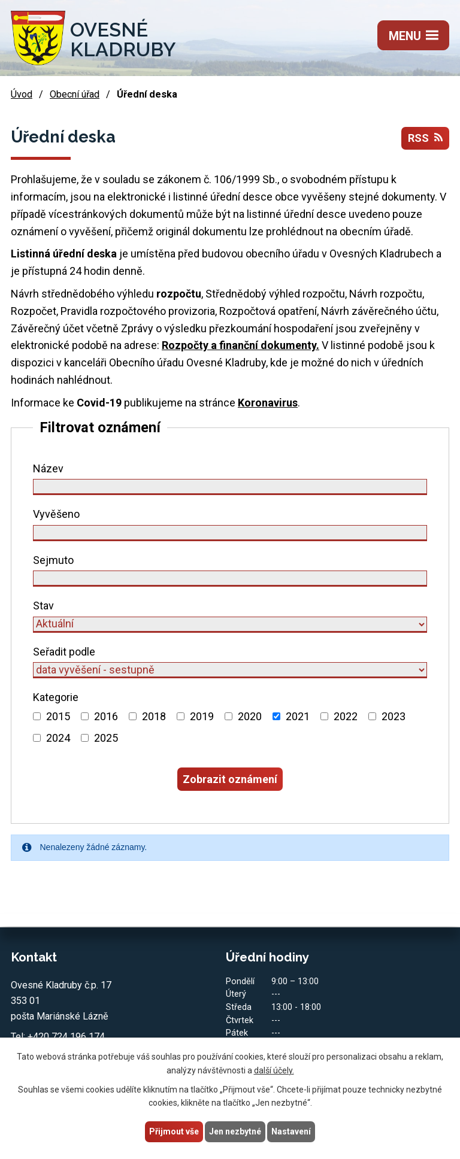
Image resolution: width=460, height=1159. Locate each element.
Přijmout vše (174, 1131)
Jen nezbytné (235, 1131)
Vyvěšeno (56, 514)
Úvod (21, 94)
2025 (106, 738)
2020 (250, 716)
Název (48, 468)
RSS (425, 138)
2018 (154, 716)
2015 (58, 716)
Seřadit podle (64, 651)
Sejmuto (53, 560)
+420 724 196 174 (66, 1036)
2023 (393, 716)
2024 (58, 738)
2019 (202, 716)
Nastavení (291, 1131)
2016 (106, 716)
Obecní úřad (74, 94)
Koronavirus (268, 402)
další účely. (274, 1070)
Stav (43, 605)
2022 (346, 716)
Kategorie (55, 697)
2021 (298, 716)
